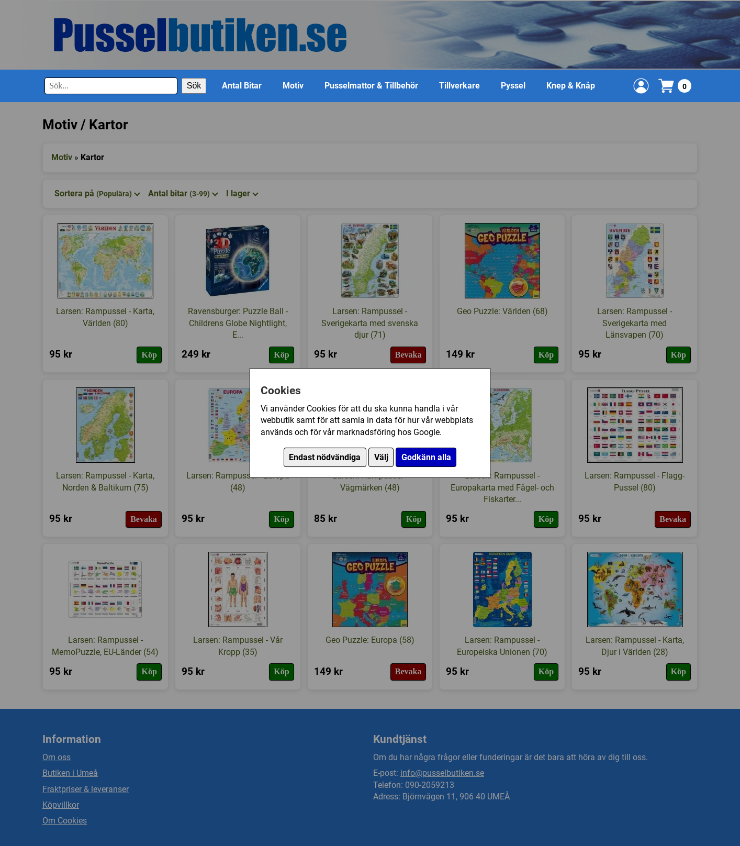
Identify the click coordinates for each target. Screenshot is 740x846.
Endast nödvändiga (325, 457)
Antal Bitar (242, 86)
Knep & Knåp (570, 86)
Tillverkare (459, 86)
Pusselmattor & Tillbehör (371, 86)
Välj (381, 457)
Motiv (293, 86)
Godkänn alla (426, 457)
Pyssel (513, 86)
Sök (194, 85)
